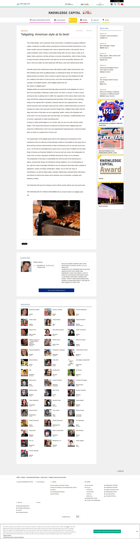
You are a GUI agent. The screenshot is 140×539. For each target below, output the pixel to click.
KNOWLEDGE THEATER (111, 485)
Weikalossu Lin (57, 440)
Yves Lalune (56, 410)
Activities (73, 20)
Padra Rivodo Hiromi (82, 350)
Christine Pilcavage (81, 380)
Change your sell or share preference (13, 538)
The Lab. (87, 487)
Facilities (84, 20)
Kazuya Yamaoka (81, 390)
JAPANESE (79, 30)
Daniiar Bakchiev (80, 319)
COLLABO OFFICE (109, 494)
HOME (18, 477)
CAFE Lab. (89, 494)
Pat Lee (31, 440)
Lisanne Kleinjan (57, 380)
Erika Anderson (33, 360)
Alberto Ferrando (80, 340)
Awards (53, 489)
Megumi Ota (32, 329)
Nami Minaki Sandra (58, 329)
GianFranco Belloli (34, 309)
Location (19, 510)
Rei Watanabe (80, 420)
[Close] (137, 532)
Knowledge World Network (57, 491)
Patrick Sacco (56, 340)
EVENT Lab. (89, 496)
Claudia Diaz (56, 370)
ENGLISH (89, 30)
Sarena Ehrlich (33, 410)
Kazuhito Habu (57, 400)
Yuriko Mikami (56, 319)
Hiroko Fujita (32, 319)
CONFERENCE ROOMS (110, 487)
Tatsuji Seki (32, 430)
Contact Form (66, 516)
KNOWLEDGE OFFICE (110, 491)
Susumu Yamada (57, 309)
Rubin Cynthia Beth (58, 430)
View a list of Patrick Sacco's (56, 290)
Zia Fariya (79, 370)
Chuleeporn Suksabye (59, 350)
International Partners (22, 512)
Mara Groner (32, 380)
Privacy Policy (7, 536)
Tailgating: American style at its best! (57, 477)
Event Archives (55, 494)
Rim (30, 370)
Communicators (61, 20)
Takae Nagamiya (33, 400)
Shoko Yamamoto (81, 329)
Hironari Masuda (33, 450)
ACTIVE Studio (90, 491)
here (67, 527)
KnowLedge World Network (33, 477)
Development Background (23, 508)
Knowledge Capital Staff (82, 360)
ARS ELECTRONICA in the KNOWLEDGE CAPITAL (64, 487)
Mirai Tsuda (56, 390)
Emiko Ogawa (80, 440)
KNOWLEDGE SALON (91, 498)
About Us (96, 20)
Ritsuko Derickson (58, 420)
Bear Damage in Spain (107, 46)
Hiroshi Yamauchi (34, 420)
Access (107, 20)
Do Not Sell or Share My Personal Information (107, 532)
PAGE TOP (121, 471)
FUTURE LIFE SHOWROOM (92, 500)
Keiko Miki (55, 360)
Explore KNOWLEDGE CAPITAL (41, 20)
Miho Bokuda (79, 430)
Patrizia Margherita (81, 309)
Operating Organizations (22, 506)
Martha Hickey (33, 390)
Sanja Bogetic (80, 400)
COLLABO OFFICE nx (110, 496)
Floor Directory (89, 485)
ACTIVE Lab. (89, 489)
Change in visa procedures (109, 36)
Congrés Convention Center (111, 489)
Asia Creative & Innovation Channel (60, 485)
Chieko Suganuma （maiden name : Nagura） (34, 341)
